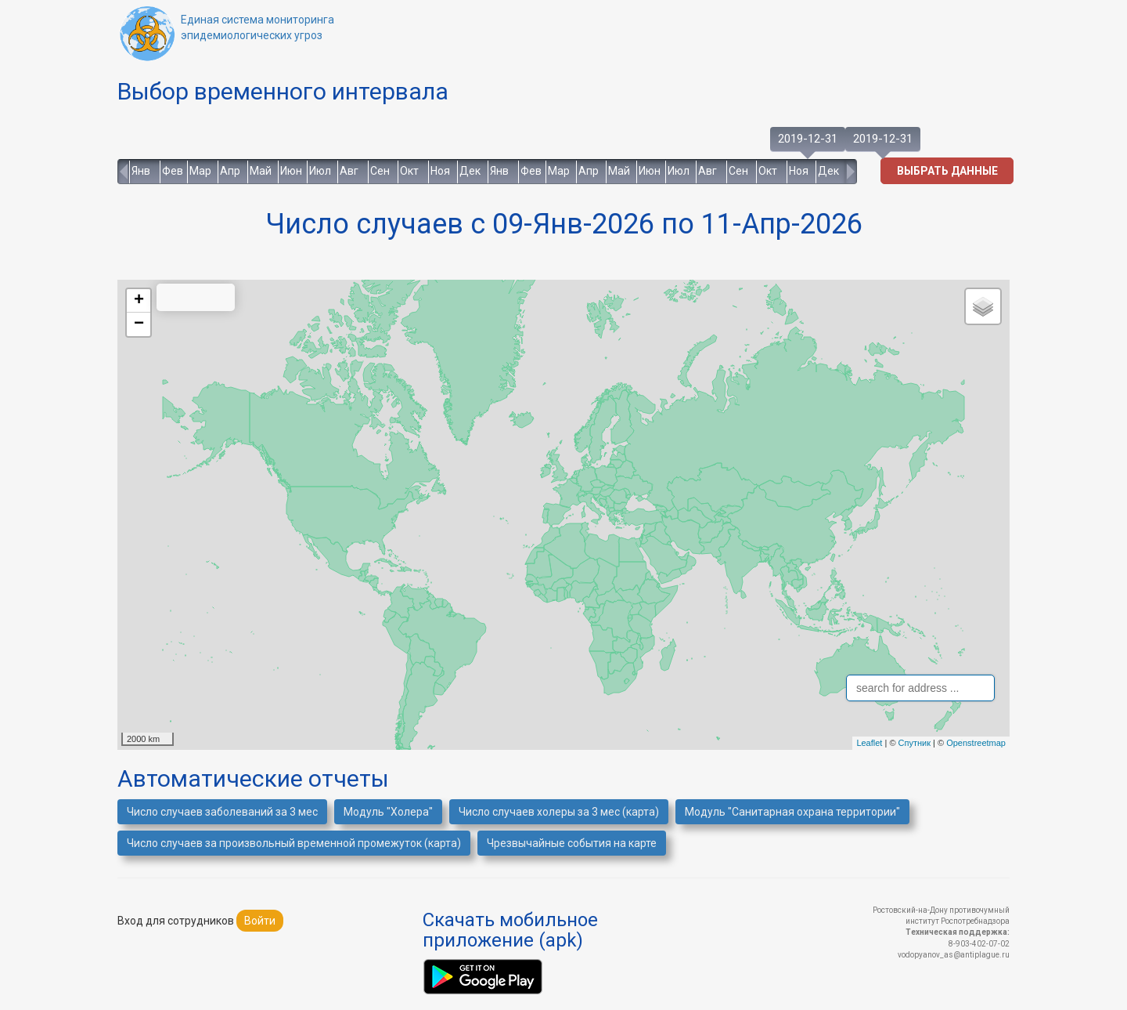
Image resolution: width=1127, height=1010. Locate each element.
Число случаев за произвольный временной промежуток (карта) (294, 843)
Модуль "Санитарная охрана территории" (792, 811)
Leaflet (869, 743)
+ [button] (139, 301)
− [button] (139, 324)
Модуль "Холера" (388, 811)
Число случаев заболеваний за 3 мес (222, 811)
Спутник (914, 743)
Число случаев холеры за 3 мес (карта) (559, 811)
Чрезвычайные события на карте (572, 843)
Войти (259, 920)
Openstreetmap (976, 743)
